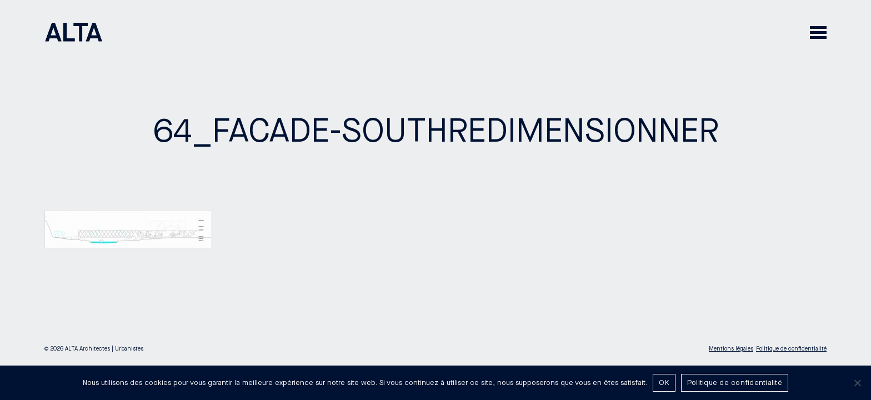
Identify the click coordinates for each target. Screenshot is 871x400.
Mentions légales (731, 349)
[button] (818, 32)
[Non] (857, 382)
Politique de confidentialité (791, 349)
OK (664, 382)
